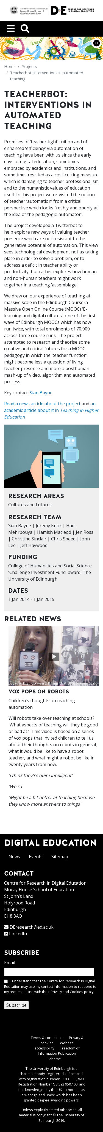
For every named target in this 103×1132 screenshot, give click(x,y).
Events (36, 857)
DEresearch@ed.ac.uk (32, 927)
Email (9, 962)
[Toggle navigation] (10, 29)
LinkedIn (18, 934)
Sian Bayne (41, 393)
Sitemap (59, 857)
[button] (96, 43)
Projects (29, 66)
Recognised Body (39, 1094)
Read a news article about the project (42, 404)
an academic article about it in (51, 410)
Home (10, 66)
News (14, 857)
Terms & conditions (47, 1037)
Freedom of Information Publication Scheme (59, 1053)
